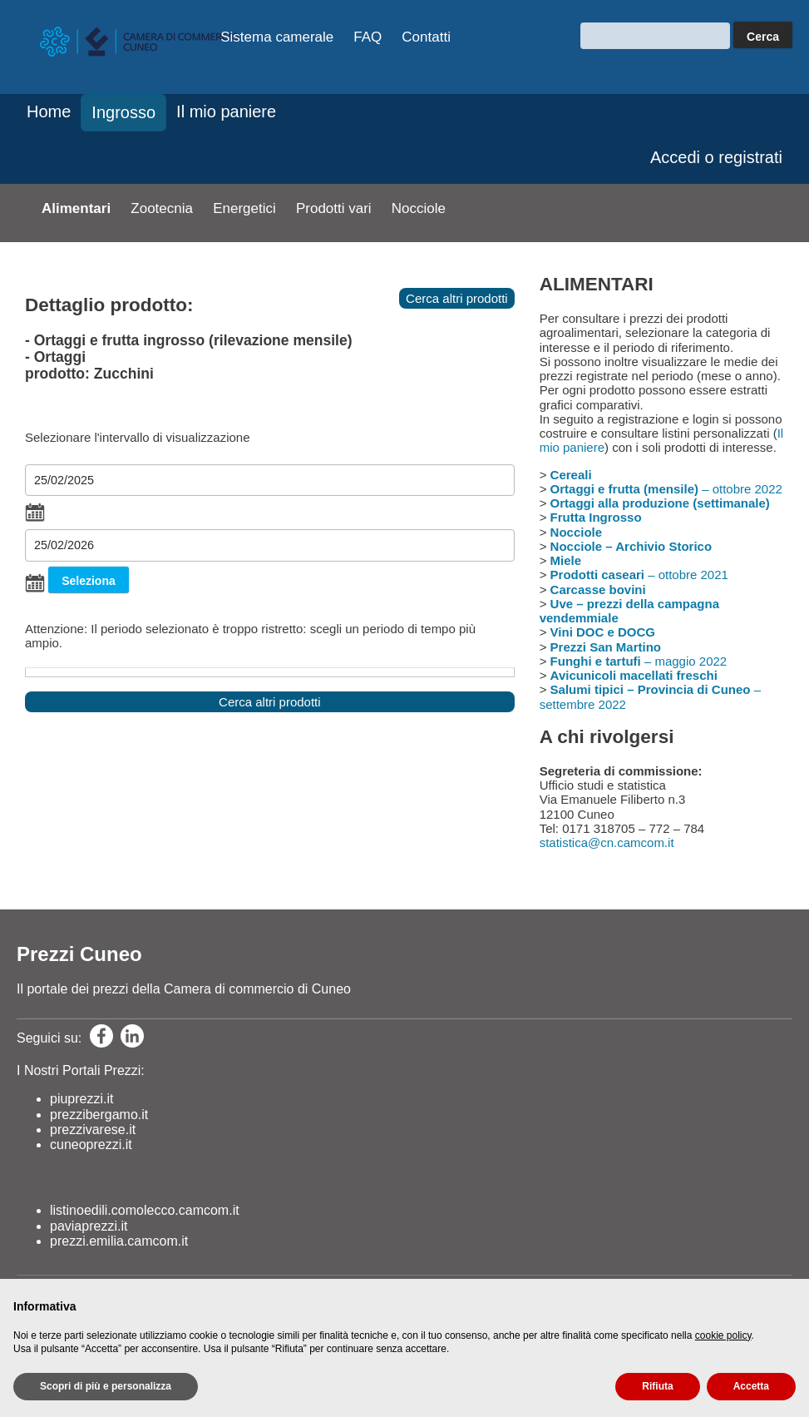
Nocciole (419, 208)
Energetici (244, 208)
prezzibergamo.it (99, 1114)
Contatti (426, 37)
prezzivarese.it (93, 1129)
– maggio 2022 (639, 661)
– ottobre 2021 (639, 574)
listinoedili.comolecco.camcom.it (144, 1210)
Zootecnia (162, 208)
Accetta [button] (751, 1386)
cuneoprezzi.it (91, 1144)
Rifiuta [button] (657, 1386)
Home (49, 111)
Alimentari (76, 208)
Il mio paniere (226, 111)
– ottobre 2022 (666, 489)
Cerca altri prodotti (457, 298)
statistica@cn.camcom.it (607, 842)
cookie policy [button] (723, 1335)
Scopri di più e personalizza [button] (105, 1386)
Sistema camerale (276, 37)
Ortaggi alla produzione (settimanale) (660, 503)
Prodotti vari (334, 208)
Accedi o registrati (716, 157)
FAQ (367, 37)
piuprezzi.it (81, 1099)
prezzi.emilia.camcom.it (119, 1241)
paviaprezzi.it (88, 1226)
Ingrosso (123, 112)
